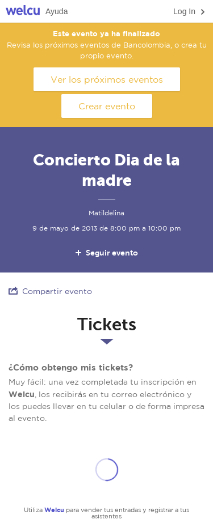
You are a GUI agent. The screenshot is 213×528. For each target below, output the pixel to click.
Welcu (23, 11)
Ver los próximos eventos (107, 79)
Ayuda (56, 11)
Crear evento (106, 106)
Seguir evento (106, 252)
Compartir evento (50, 291)
